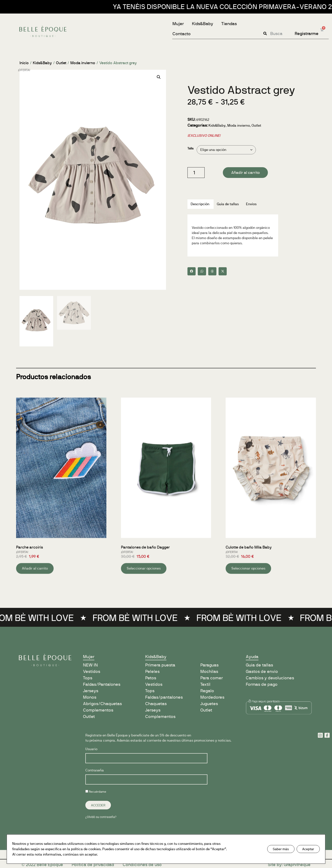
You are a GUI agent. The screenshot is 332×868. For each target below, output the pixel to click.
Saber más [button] (281, 849)
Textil (205, 684)
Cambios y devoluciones (270, 677)
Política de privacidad (93, 864)
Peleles (152, 671)
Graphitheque (297, 864)
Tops (87, 677)
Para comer (211, 677)
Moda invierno (82, 63)
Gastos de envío (262, 671)
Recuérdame (95, 791)
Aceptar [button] (308, 849)
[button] (159, 77)
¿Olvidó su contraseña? (100, 817)
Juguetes (209, 703)
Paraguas (209, 665)
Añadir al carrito (245, 172)
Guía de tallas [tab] (228, 204)
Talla (190, 148)
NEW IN (90, 665)
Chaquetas (156, 703)
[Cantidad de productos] (196, 172)
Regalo (207, 690)
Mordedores (212, 697)
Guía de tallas (259, 665)
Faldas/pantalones (164, 697)
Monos (89, 697)
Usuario (91, 749)
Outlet (61, 63)
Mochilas (209, 671)
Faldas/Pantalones (101, 684)
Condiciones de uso (142, 864)
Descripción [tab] (200, 204)
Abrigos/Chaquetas (102, 703)
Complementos (98, 710)
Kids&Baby (42, 63)
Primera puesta (160, 665)
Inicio (24, 63)
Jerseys (90, 690)
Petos (150, 677)
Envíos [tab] (251, 204)
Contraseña (94, 770)
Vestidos (91, 671)
